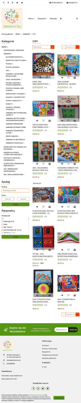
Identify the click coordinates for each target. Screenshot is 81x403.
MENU (5, 47)
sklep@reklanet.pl (14, 360)
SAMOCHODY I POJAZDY (16, 94)
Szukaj (15, 204)
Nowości (53, 19)
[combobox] (43, 47)
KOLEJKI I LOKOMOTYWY (15, 97)
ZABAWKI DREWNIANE (14, 124)
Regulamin (46, 352)
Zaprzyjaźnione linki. (9, 379)
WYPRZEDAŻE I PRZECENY (14, 50)
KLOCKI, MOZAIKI (13, 67)
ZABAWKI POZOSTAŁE (15, 143)
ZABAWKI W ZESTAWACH (15, 139)
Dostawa (45, 345)
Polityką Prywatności (36, 395)
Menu (31, 19)
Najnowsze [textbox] (37, 47)
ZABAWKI (8, 54)
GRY (8, 70)
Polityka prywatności (50, 355)
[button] (47, 341)
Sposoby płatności (49, 358)
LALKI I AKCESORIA (13, 79)
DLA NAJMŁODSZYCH (14, 57)
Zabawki (42, 19)
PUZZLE (9, 64)
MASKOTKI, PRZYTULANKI (16, 60)
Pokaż (15, 237)
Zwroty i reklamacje (49, 349)
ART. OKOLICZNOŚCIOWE (14, 174)
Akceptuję (59, 398)
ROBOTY (9, 104)
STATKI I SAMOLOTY (14, 100)
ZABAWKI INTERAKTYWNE (16, 127)
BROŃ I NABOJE (12, 136)
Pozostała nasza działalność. (12, 376)
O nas (44, 367)
